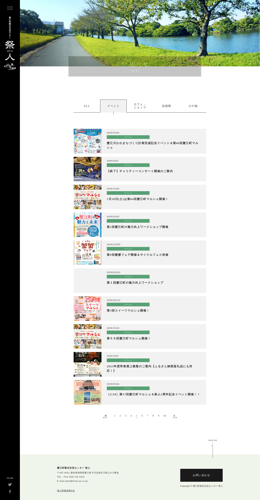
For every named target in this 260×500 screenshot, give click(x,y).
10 (164, 416)
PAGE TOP (212, 440)
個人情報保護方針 (66, 490)
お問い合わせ (201, 475)
